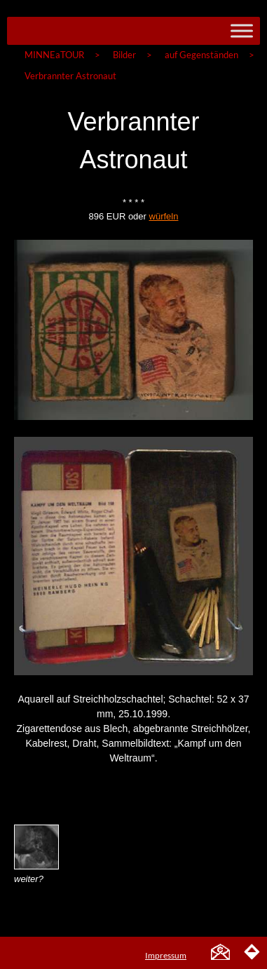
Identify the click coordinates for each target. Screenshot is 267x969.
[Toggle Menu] (242, 30)
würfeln (164, 216)
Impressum (165, 955)
